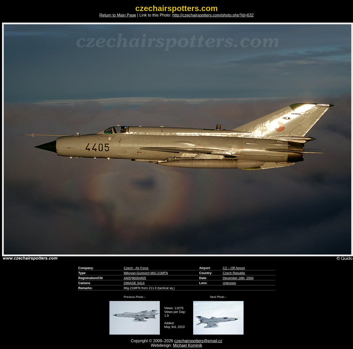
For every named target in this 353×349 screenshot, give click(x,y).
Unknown (229, 283)
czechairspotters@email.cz (198, 341)
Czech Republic (234, 273)
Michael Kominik (187, 345)
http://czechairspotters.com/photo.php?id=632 (213, 15)
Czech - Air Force (136, 268)
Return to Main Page (117, 15)
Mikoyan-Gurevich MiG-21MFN (146, 273)
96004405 (139, 278)
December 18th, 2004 (238, 278)
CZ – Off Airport (234, 268)
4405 (127, 278)
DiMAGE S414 (134, 283)
